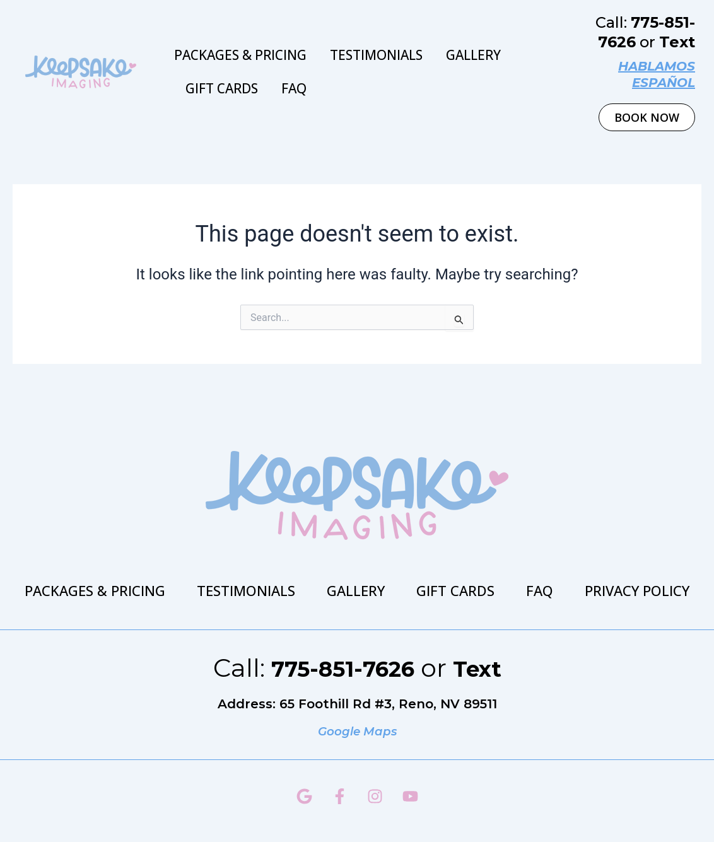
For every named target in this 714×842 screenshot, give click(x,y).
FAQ (294, 88)
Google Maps (357, 731)
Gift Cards (221, 88)
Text (677, 42)
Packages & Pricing (240, 55)
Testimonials (376, 55)
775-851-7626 (339, 667)
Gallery (473, 55)
